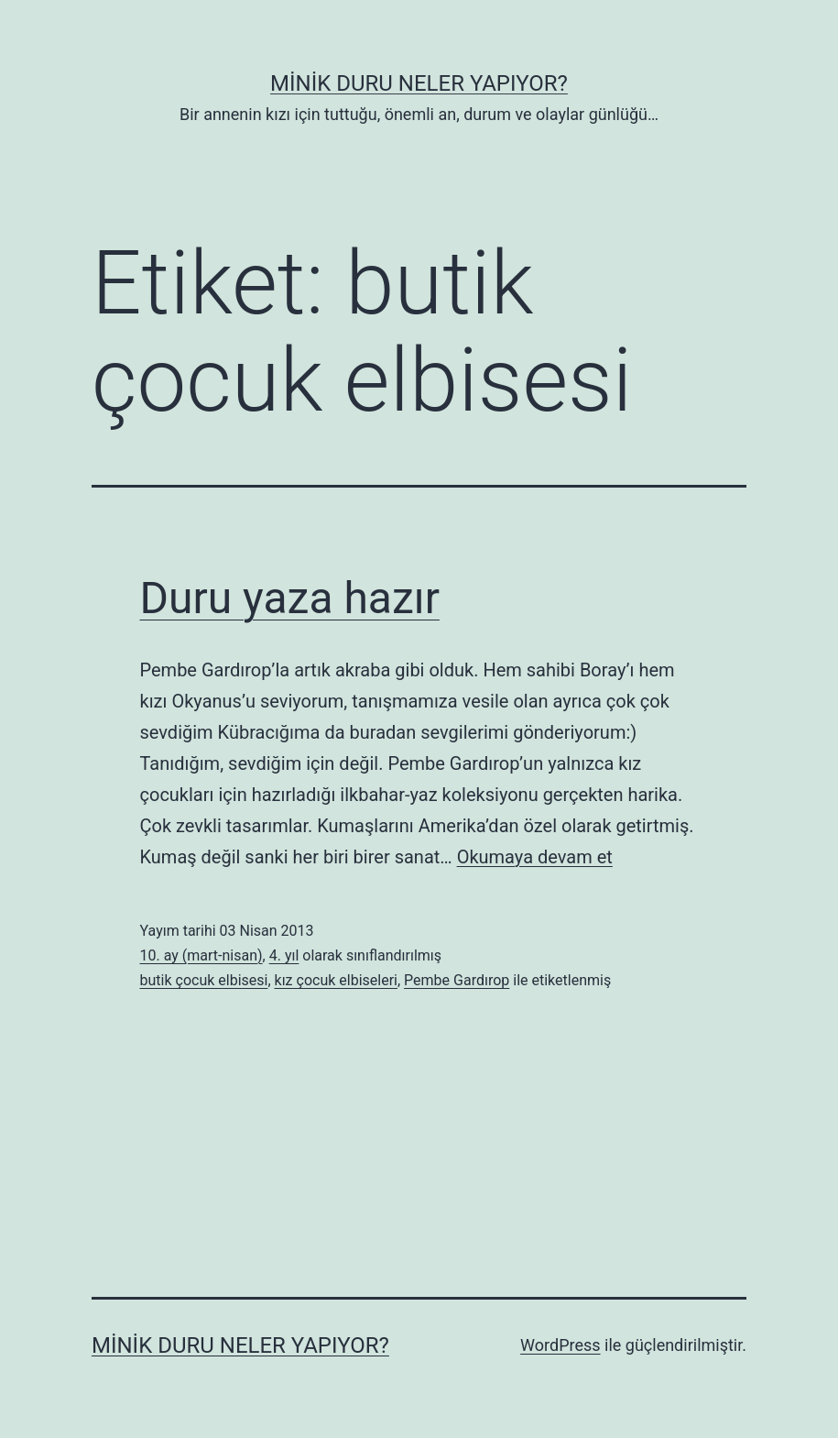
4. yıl (284, 955)
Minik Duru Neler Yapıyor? (419, 83)
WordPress (560, 1345)
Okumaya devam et (535, 857)
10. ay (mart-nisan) (201, 955)
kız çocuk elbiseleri (336, 980)
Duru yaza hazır (290, 598)
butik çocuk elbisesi (204, 980)
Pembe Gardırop (456, 980)
